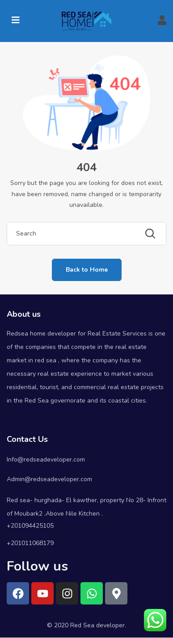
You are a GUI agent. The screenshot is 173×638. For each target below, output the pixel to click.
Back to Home (87, 269)
